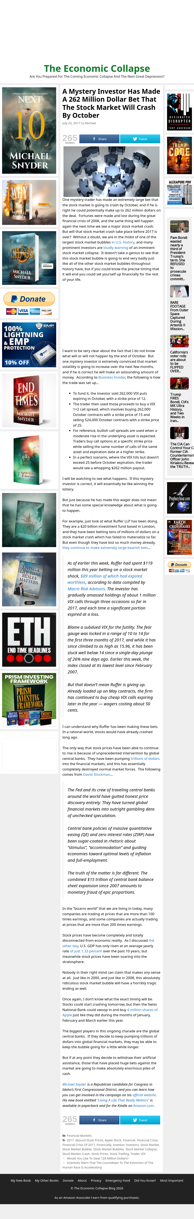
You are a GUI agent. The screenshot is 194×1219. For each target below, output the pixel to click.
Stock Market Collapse (141, 1149)
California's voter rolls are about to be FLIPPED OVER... (179, 361)
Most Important (171, 1180)
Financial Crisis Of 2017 (78, 1145)
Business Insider (111, 377)
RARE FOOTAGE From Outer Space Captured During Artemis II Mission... (179, 316)
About (82, 1180)
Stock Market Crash (76, 1154)
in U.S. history (123, 242)
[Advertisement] (97, 33)
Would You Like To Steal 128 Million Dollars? (97, 1158)
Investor (118, 1145)
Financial (129, 1140)
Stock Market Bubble (77, 1149)
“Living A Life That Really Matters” (123, 1100)
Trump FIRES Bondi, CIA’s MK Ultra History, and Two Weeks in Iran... (179, 408)
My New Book (21, 1180)
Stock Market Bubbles (108, 1149)
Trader (135, 1154)
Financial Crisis (147, 1140)
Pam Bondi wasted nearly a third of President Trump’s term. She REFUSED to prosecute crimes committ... (178, 258)
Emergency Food (117, 1180)
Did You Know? (145, 1180)
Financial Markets (79, 1136)
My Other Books (46, 1180)
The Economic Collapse (97, 68)
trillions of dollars (145, 758)
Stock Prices (99, 1154)
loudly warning (115, 247)
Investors (132, 1145)
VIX (143, 1154)
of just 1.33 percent (86, 951)
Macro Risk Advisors (86, 589)
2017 (70, 1140)
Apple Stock (113, 1140)
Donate (68, 1180)
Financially (104, 1145)
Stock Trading (119, 1154)
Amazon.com (143, 1105)
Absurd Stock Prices (89, 1140)
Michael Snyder (74, 1084)
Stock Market (150, 1145)
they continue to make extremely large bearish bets (105, 547)
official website (144, 1094)
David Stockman (96, 774)
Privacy (96, 1180)
